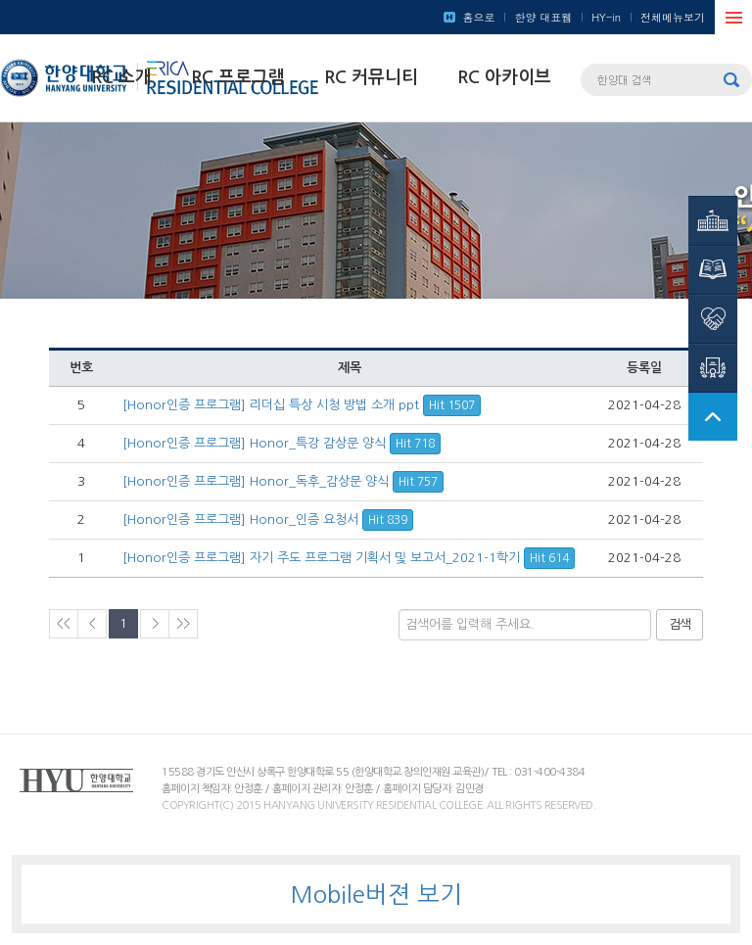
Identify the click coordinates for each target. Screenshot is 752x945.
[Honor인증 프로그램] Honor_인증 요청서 (267, 519)
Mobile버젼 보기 (376, 894)
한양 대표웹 (543, 17)
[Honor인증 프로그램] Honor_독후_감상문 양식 (283, 481)
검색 (679, 624)
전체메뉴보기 (672, 17)
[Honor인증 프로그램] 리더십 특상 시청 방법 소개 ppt (301, 405)
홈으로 (478, 17)
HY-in (606, 17)
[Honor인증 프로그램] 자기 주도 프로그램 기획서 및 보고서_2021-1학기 (348, 557)
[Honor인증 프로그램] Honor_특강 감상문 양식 (281, 443)
